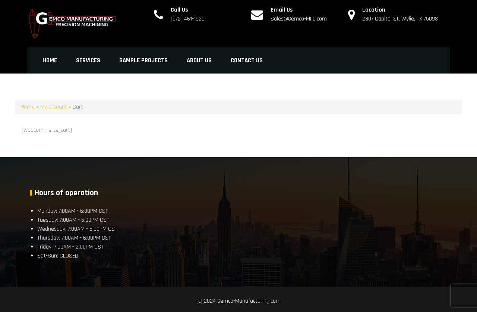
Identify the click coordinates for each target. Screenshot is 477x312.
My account (53, 107)
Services (88, 60)
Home (49, 60)
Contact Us (247, 60)
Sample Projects (143, 60)
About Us (199, 60)
